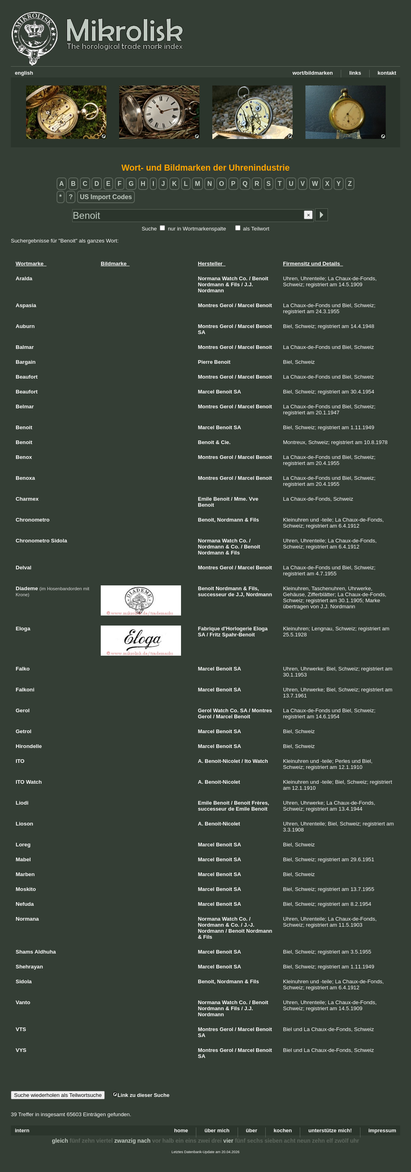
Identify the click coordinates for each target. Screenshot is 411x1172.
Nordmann (211, 284)
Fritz (215, 635)
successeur (212, 594)
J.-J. (249, 925)
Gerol (226, 305)
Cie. (226, 442)
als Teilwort (256, 229)
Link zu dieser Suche (140, 1095)
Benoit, (207, 520)
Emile (205, 499)
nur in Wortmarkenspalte (197, 229)
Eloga (260, 629)
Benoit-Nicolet (222, 761)
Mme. (240, 499)
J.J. (248, 284)
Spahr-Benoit (238, 635)
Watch (230, 278)
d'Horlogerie (237, 629)
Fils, (253, 588)
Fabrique (209, 629)
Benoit (260, 278)
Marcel (246, 305)
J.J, (240, 594)
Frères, (260, 803)
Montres (208, 305)
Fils (235, 284)
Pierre (205, 362)
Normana (209, 278)
